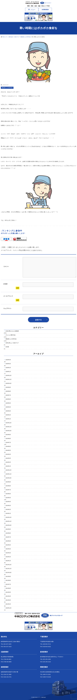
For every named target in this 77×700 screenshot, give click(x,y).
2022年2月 (8, 556)
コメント (6, 266)
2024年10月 (8, 430)
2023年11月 (8, 474)
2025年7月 (8, 395)
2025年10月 (8, 383)
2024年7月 (8, 442)
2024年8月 (8, 438)
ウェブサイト (7, 308)
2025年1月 (8, 418)
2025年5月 (8, 403)
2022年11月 (8, 521)
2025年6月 (8, 399)
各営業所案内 (45, 9)
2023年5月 (8, 497)
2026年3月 (8, 363)
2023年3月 (8, 505)
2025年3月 (8, 411)
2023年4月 (8, 501)
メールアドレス (8, 296)
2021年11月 (8, 568)
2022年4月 (8, 549)
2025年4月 (8, 407)
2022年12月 (8, 517)
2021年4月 (8, 596)
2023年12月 (8, 470)
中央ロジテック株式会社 (40, 697)
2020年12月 (8, 608)
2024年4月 (8, 454)
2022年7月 (8, 537)
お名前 (5, 284)
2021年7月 (8, 584)
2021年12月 (8, 564)
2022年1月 (8, 560)
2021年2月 (8, 604)
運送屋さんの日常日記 (11, 339)
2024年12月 (8, 422)
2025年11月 (8, 379)
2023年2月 (8, 509)
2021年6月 (8, 588)
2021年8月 (8, 580)
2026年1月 (8, 371)
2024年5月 (8, 450)
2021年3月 (8, 600)
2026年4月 (8, 359)
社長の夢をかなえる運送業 (12, 331)
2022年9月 (8, 529)
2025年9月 (8, 387)
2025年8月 (8, 391)
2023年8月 (8, 485)
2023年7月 (8, 489)
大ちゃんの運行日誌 (10, 335)
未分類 (7, 346)
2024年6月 (8, 446)
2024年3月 (8, 458)
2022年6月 (8, 541)
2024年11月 (8, 426)
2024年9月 (8, 434)
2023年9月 (8, 482)
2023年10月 (8, 478)
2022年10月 (8, 525)
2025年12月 (8, 375)
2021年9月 (8, 576)
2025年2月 (8, 415)
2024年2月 (8, 462)
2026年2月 (8, 367)
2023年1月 (8, 513)
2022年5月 (8, 545)
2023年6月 (8, 493)
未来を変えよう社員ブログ (12, 343)
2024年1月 (8, 466)
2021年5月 (8, 592)
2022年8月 (8, 533)
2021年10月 (8, 572)
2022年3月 (8, 552)
